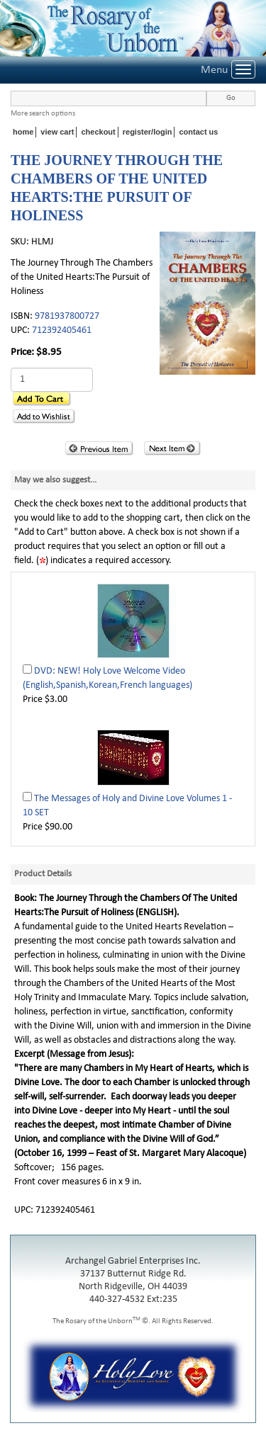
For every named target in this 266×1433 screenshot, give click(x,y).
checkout (98, 132)
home (23, 132)
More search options (43, 114)
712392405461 (62, 330)
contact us (198, 132)
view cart (57, 132)
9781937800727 (67, 316)
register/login (147, 132)
